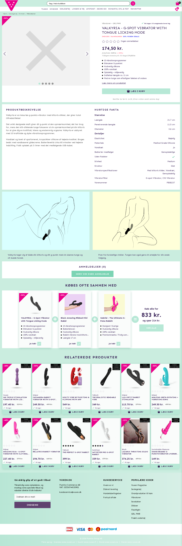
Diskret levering (110, 489)
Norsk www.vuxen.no (108, 542)
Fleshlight (135, 510)
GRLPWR (117, 23)
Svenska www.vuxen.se (64, 542)
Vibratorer (31, 14)
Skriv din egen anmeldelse (92, 274)
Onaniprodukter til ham (142, 493)
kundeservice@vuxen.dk (70, 492)
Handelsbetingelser (112, 493)
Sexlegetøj (13, 14)
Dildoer (134, 506)
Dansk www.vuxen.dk (131, 542)
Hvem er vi (108, 485)
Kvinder (22, 14)
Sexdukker (136, 502)
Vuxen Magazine (139, 485)
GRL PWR (135, 514)
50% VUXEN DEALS (131, 36)
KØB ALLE (151, 328)
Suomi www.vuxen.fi (87, 542)
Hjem (5, 14)
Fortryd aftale (109, 497)
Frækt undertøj (138, 518)
